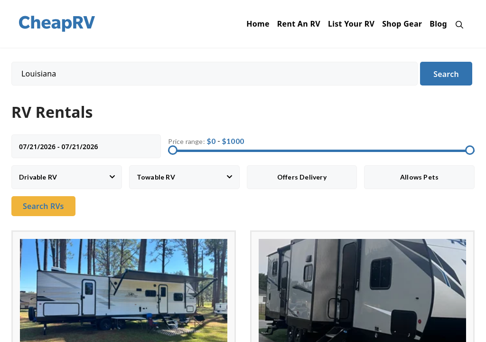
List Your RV (351, 24)
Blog (438, 24)
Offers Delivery (302, 177)
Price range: (186, 141)
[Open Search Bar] (457, 24)
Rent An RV (298, 24)
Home (258, 24)
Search (446, 74)
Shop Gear (402, 24)
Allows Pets (419, 177)
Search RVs (43, 206)
